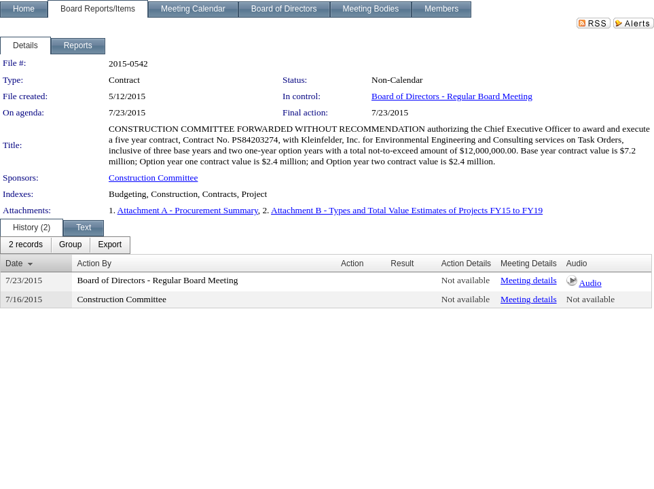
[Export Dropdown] (110, 245)
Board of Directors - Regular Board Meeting (451, 96)
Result (402, 263)
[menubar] (65, 245)
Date (13, 263)
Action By (94, 263)
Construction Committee (153, 178)
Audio (590, 283)
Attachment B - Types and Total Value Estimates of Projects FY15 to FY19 (407, 210)
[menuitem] (26, 245)
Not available (465, 280)
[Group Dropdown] (70, 245)
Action (352, 263)
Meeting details (529, 280)
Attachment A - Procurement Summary (187, 210)
